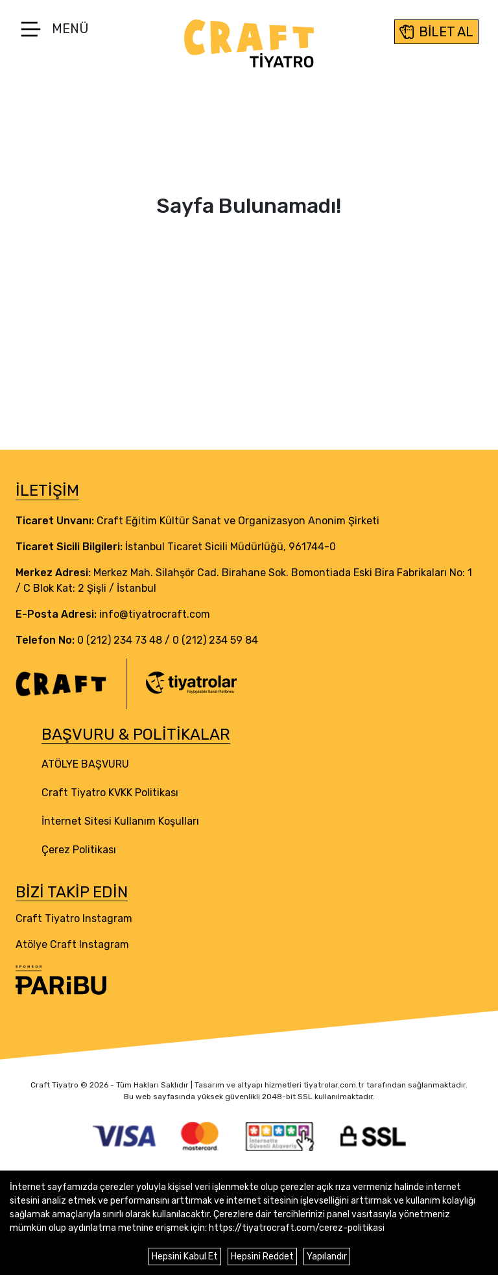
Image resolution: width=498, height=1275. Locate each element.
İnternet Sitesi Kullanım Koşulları (120, 821)
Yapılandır (327, 1256)
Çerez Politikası (79, 850)
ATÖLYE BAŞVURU (85, 764)
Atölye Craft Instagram (72, 944)
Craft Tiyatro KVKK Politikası (110, 792)
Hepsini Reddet (262, 1256)
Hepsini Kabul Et (185, 1256)
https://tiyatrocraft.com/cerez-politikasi (297, 1227)
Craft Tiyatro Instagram (74, 918)
